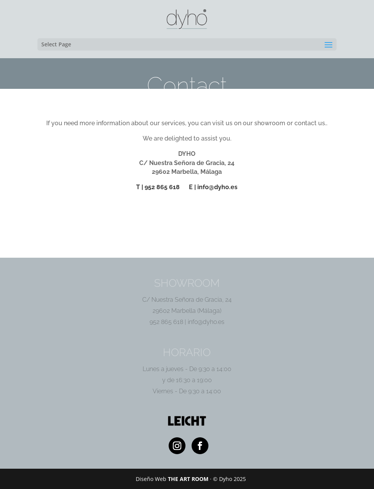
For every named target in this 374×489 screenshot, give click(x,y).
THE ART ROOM (188, 478)
